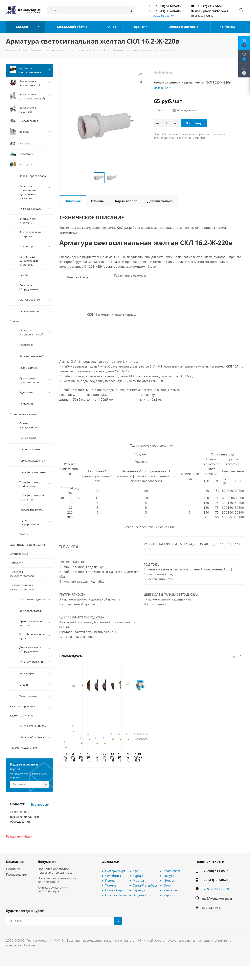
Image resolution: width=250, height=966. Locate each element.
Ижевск (169, 880)
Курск (168, 895)
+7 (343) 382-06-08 (167, 11)
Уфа (135, 871)
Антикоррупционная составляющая (53, 889)
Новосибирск (115, 890)
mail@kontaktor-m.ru (213, 11)
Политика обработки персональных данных (55, 870)
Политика (13, 869)
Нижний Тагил (116, 895)
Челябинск (113, 876)
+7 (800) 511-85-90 (167, 6)
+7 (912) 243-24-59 (209, 6)
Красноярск (172, 871)
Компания (15, 861)
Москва (138, 880)
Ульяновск (171, 890)
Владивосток (142, 895)
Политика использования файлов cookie (57, 880)
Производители (18, 874)
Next (240, 656)
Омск (167, 885)
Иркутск (169, 876)
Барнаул (139, 890)
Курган (138, 876)
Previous (234, 656)
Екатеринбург (115, 871)
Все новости (40, 804)
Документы (48, 861)
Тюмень (111, 885)
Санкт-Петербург (145, 885)
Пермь (110, 880)
